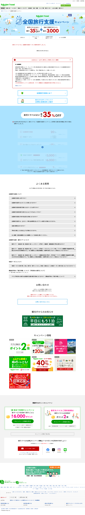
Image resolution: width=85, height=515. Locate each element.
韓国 (2, 487)
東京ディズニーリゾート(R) (40, 491)
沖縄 (65, 485)
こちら (56, 171)
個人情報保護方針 (13, 508)
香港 (8, 487)
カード (74, 0)
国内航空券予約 (37, 493)
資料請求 (36, 508)
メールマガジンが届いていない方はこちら (28, 452)
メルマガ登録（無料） (30, 448)
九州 (62, 485)
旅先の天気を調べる (49, 503)
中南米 (37, 488)
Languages (68, 3)
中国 (5, 487)
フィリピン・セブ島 (37, 487)
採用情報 (28, 508)
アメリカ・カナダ (69, 487)
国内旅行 (3, 8)
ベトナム (44, 487)
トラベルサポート (53, 493)
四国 (59, 485)
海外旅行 (30, 8)
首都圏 (31, 485)
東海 (47, 485)
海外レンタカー (44, 493)
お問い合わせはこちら (42, 302)
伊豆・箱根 (36, 485)
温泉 (24, 491)
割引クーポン (48, 8)
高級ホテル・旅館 (30, 491)
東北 (24, 485)
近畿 (50, 485)
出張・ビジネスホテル (17, 491)
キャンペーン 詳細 (35, 37)
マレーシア (49, 487)
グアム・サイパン (57, 487)
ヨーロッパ (76, 487)
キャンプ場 (41, 8)
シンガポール (18, 487)
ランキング (75, 491)
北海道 (20, 485)
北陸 (44, 485)
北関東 (27, 485)
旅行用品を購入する (28, 503)
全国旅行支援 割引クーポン (49, 37)
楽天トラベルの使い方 (50, 3)
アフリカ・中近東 (43, 488)
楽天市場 (82, 0)
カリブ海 (50, 488)
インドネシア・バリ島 (27, 487)
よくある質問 (62, 37)
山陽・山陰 (55, 485)
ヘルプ (63, 3)
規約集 (32, 508)
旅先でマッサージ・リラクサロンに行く (74, 503)
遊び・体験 (35, 8)
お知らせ (22, 37)
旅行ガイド (61, 8)
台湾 (11, 487)
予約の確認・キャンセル (65, 5)
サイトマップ (58, 3)
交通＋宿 (8, 8)
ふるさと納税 (55, 8)
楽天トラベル (8, 5)
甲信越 (40, 485)
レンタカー (14, 8)
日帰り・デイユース (68, 491)
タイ (14, 487)
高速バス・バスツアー (22, 8)
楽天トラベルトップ (5, 11)
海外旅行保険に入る (5, 503)
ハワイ (63, 487)
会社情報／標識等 (4, 508)
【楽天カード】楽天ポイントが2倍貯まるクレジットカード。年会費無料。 (24, 500)
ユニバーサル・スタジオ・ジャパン (55, 491)
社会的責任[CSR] (21, 508)
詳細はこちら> (18, 85)
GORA (78, 0)
